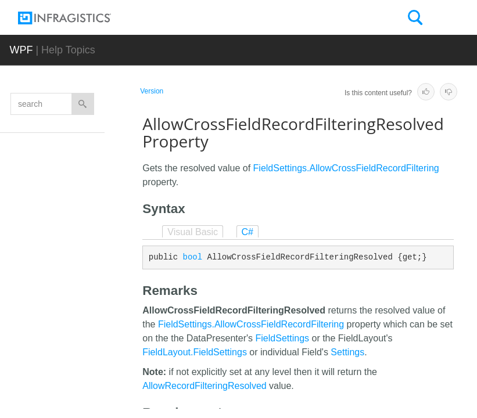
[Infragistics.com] (76, 18)
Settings (347, 352)
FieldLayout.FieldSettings (194, 352)
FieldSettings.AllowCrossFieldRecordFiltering (346, 168)
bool (193, 257)
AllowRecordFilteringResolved (204, 386)
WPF (21, 50)
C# (247, 232)
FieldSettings (283, 338)
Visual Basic (192, 232)
